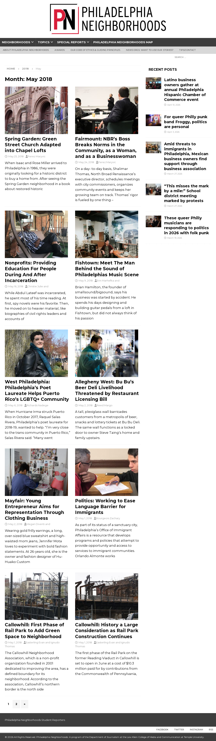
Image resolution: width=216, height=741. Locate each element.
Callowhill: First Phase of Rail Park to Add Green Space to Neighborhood (34, 630)
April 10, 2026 (173, 104)
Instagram (196, 729)
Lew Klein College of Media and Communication (153, 737)
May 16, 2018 (15, 286)
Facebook (162, 729)
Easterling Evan (35, 642)
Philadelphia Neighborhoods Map (123, 42)
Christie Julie (35, 286)
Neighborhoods (16, 42)
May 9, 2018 (86, 280)
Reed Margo (104, 405)
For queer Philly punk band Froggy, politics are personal (185, 121)
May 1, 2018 (85, 518)
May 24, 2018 (86, 162)
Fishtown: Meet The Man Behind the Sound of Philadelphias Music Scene (107, 268)
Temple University (194, 737)
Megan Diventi (35, 524)
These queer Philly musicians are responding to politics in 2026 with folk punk (186, 225)
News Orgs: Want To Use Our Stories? (149, 50)
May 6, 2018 (15, 405)
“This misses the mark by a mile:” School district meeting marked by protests (186, 193)
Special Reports (71, 42)
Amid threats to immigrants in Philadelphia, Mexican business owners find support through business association (186, 156)
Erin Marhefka (105, 280)
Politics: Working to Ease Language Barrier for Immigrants (105, 506)
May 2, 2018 (86, 405)
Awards (60, 50)
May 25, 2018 (16, 156)
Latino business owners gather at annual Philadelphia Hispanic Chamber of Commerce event (185, 89)
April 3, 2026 (173, 132)
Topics (44, 42)
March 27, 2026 (174, 173)
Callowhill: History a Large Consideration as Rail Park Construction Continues (106, 630)
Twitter (179, 729)
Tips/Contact (187, 50)
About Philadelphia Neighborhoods (26, 50)
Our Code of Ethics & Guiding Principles (95, 50)
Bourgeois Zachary (108, 518)
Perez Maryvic (36, 156)
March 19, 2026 (174, 238)
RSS (211, 729)
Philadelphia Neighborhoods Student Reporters (35, 719)
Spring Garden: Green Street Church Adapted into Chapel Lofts (33, 144)
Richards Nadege (37, 405)
